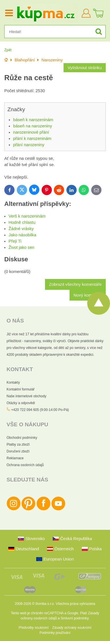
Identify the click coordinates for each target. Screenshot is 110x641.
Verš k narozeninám (27, 216)
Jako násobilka (22, 235)
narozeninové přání (31, 132)
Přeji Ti (15, 241)
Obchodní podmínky (22, 438)
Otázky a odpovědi (21, 403)
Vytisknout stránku (85, 67)
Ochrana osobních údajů (25, 465)
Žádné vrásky (21, 228)
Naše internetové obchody (26, 396)
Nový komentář (88, 295)
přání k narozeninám (32, 138)
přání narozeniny (28, 144)
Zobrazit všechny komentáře (75, 284)
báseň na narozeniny (32, 126)
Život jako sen (21, 247)
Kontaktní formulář (20, 389)
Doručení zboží (18, 451)
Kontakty (13, 382)
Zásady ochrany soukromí (71, 628)
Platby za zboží (18, 444)
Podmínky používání (55, 633)
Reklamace (15, 458)
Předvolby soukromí (34, 628)
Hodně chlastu (22, 222)
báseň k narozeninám (33, 119)
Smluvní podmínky (75, 618)
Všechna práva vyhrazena (75, 604)
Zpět (8, 50)
